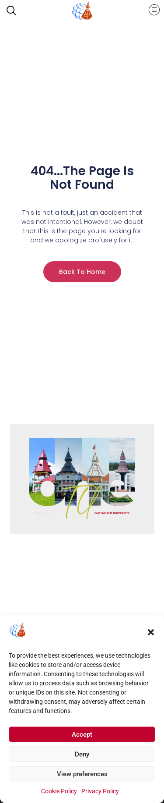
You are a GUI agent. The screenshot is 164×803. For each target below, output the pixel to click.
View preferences (82, 777)
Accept (82, 738)
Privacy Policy (100, 794)
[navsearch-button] (15, 11)
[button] (151, 635)
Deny (82, 757)
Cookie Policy (59, 794)
